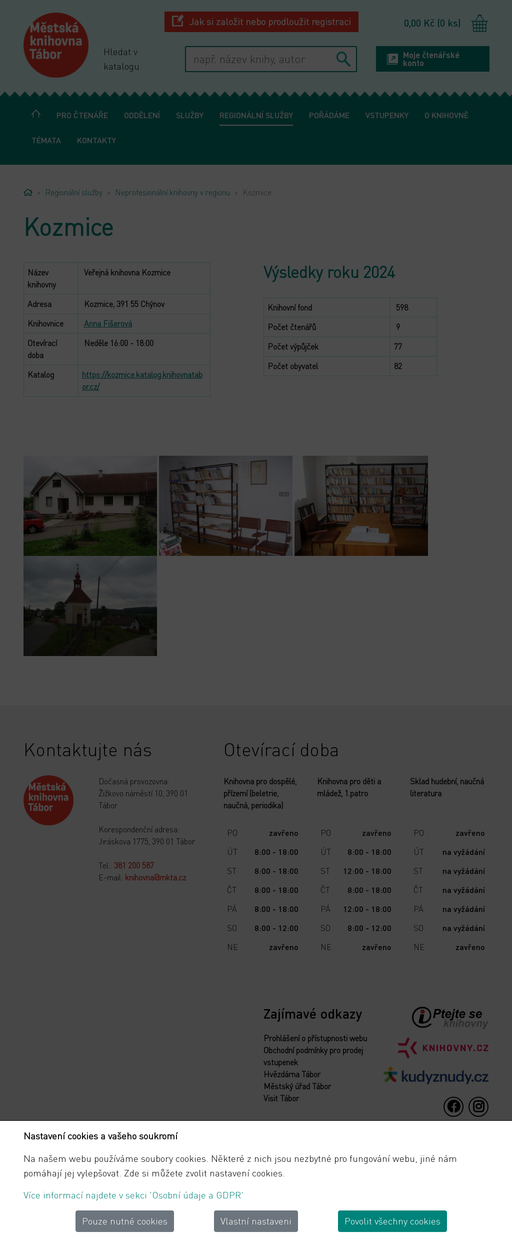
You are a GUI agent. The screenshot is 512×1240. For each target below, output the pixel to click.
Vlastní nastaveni (256, 1220)
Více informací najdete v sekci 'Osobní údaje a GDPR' (134, 1194)
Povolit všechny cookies (392, 1220)
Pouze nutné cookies (125, 1220)
